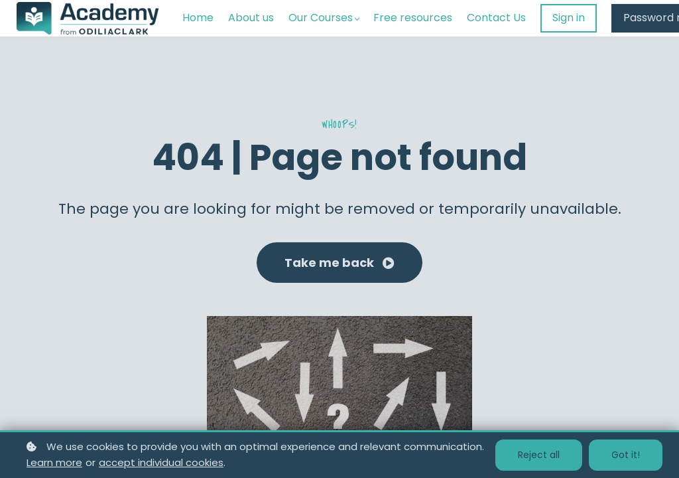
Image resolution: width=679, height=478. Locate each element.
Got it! (625, 454)
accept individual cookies (161, 462)
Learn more (54, 462)
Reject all (539, 454)
